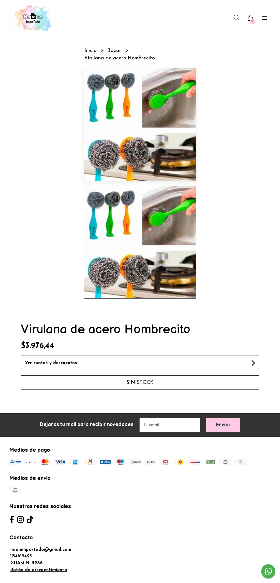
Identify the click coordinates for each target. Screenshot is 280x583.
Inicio (91, 50)
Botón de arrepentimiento (38, 570)
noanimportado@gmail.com (40, 549)
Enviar (223, 425)
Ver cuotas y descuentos (51, 363)
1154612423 (21, 556)
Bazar (115, 50)
